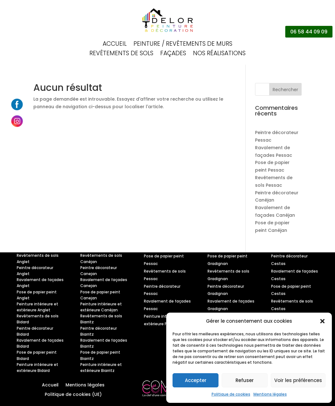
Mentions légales (270, 394)
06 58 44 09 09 (308, 31)
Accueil (115, 45)
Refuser (245, 380)
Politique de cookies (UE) (73, 394)
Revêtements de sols (121, 54)
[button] (322, 321)
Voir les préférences (298, 380)
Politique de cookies (231, 394)
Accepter (196, 380)
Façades (173, 54)
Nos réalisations (219, 54)
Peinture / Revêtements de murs (182, 45)
